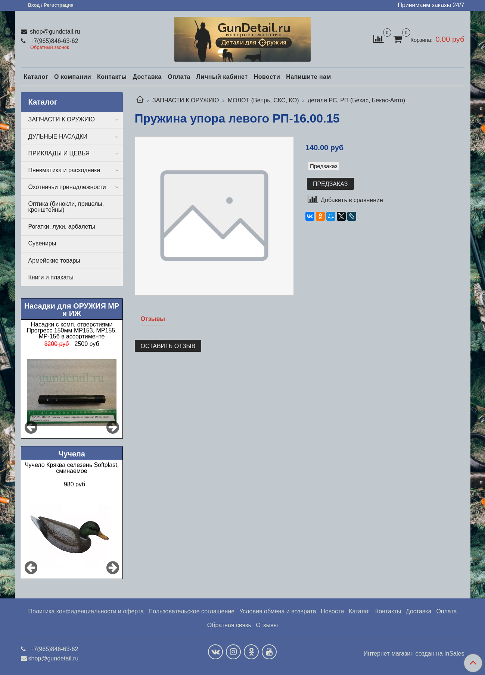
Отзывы (267, 625)
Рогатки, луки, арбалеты (61, 226)
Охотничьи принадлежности (67, 187)
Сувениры (42, 243)
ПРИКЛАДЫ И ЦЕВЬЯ (59, 153)
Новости (267, 77)
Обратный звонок (49, 47)
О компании (72, 77)
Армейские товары (54, 260)
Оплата (179, 77)
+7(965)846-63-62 (53, 41)
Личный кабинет (222, 77)
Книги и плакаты (51, 277)
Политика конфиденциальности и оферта (86, 611)
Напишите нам (308, 77)
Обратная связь (229, 625)
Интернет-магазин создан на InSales (414, 654)
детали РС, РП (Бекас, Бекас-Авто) (356, 100)
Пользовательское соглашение (191, 611)
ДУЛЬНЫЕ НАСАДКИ (57, 136)
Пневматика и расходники (64, 170)
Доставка (147, 77)
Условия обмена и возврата (277, 611)
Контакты (112, 77)
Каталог (36, 77)
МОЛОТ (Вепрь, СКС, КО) (263, 100)
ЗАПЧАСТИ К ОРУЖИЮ (185, 100)
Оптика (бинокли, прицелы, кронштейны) (66, 207)
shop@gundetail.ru (54, 31)
